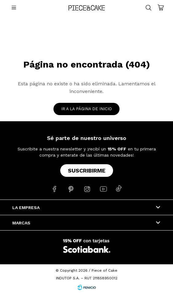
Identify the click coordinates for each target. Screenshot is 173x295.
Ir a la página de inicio (86, 109)
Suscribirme (86, 170)
